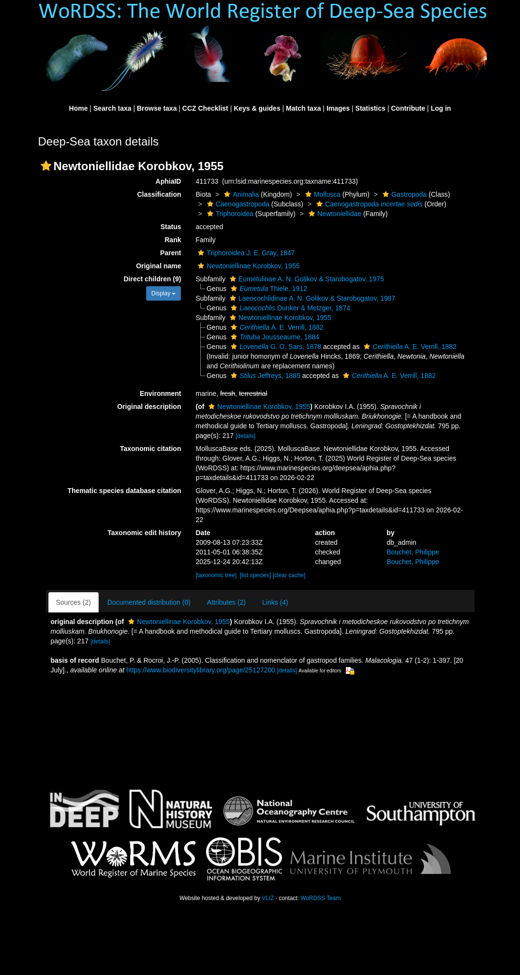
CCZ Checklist (205, 108)
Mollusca (322, 194)
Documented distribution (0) (149, 602)
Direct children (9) (152, 279)
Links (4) (275, 602)
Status (171, 227)
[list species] (255, 575)
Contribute (408, 108)
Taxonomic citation (150, 448)
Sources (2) (73, 602)
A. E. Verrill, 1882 (276, 327)
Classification (159, 194)
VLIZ (268, 898)
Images (338, 108)
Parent (170, 253)
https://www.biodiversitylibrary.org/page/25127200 (200, 670)
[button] (46, 166)
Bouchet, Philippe (412, 552)
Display (163, 293)
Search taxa (112, 108)
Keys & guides (257, 108)
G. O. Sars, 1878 (274, 346)
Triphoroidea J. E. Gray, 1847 (245, 253)
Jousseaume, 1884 (273, 337)
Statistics (371, 108)
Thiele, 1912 (267, 288)
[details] (245, 436)
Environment (160, 393)
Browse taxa (157, 108)
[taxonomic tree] (216, 575)
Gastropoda (403, 194)
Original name (158, 266)
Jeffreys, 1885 (264, 375)
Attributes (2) (226, 602)
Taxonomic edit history (144, 533)
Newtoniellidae (333, 214)
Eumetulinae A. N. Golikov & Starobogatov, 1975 (305, 279)
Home (78, 108)
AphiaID (168, 181)
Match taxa (303, 108)
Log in (441, 108)
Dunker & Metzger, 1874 (289, 308)
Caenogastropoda (237, 204)
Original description (149, 406)
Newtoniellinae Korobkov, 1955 (247, 266)
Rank (172, 240)
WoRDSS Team (320, 898)
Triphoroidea (229, 214)
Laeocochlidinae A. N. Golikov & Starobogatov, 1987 (311, 298)
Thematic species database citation (124, 491)
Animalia (240, 194)
